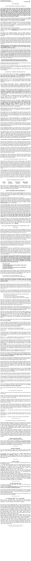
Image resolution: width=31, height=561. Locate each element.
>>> (12, 1)
